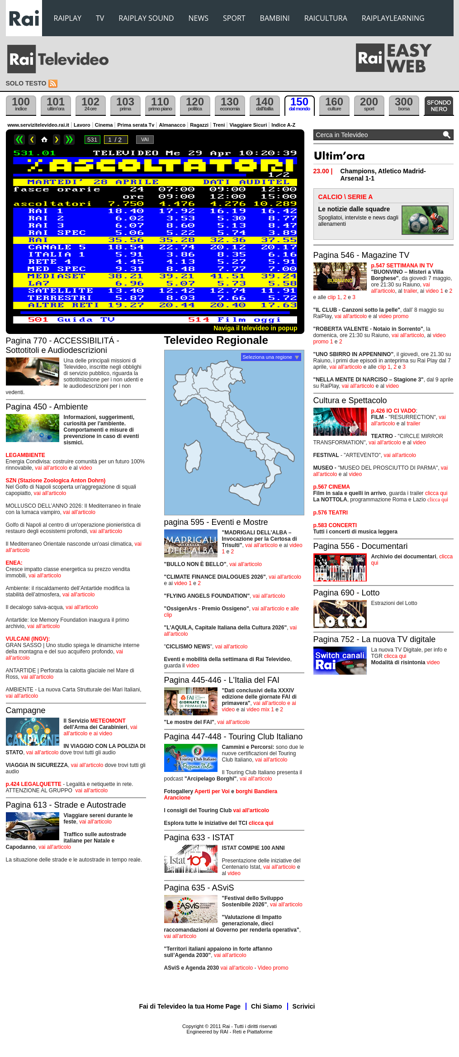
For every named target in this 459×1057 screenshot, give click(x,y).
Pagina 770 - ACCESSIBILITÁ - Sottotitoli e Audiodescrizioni (62, 345)
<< (19, 139)
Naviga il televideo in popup (255, 328)
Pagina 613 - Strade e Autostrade (66, 804)
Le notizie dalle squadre (354, 209)
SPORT (234, 18)
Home (44, 139)
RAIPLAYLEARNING (393, 18)
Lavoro (82, 125)
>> (69, 139)
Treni (219, 125)
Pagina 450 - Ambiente (47, 406)
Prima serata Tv (135, 125)
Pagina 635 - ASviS (199, 887)
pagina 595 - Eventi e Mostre (216, 522)
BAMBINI (275, 18)
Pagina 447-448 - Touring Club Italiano (233, 736)
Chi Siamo (266, 1006)
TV (100, 18)
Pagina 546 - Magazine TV (361, 255)
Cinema (104, 125)
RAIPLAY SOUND (146, 18)
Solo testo (26, 83)
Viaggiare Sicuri (248, 125)
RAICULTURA (325, 18)
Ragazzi (199, 125)
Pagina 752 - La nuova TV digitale (374, 639)
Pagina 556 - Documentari (360, 546)
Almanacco (172, 125)
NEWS (198, 18)
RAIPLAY (68, 18)
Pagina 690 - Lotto (346, 592)
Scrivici (304, 1006)
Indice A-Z (283, 125)
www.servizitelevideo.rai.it (39, 125)
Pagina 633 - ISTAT (199, 837)
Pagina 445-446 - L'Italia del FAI (222, 680)
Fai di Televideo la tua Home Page (190, 1006)
